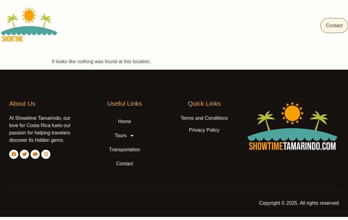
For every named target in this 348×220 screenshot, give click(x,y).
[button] (247, 26)
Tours (247, 25)
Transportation (287, 25)
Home (216, 25)
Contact (331, 25)
